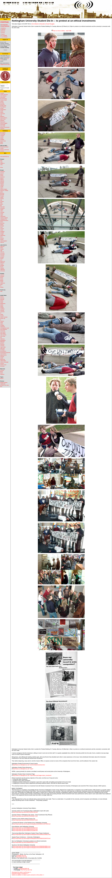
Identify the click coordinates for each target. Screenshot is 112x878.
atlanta (1, 300)
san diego (2, 349)
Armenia (2, 370)
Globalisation (3, 109)
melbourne (2, 283)
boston (1, 304)
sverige (1, 234)
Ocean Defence (3, 117)
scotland (2, 232)
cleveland (2, 308)
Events (5, 19)
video (1, 164)
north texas (2, 336)
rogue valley (3, 347)
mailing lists (2, 383)
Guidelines (3, 28)
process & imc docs (4, 385)
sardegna (2, 231)
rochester (2, 345)
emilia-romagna (3, 189)
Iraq (1, 115)
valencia (2, 242)
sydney (1, 287)
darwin (1, 279)
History (1, 112)
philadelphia (2, 340)
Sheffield (2, 139)
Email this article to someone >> (20, 873)
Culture (1, 101)
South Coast (3, 140)
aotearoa (2, 274)
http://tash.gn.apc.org (21, 856)
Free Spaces (3, 106)
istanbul (2, 198)
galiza (1, 191)
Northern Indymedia (4, 149)
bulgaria (2, 183)
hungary (2, 196)
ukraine (2, 239)
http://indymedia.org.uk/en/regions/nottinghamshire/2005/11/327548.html (31, 824)
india (1, 291)
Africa (1, 167)
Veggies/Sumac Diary (5, 64)
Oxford (1, 138)
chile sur (2, 251)
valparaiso (2, 269)
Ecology (2, 102)
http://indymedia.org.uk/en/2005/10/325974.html (25, 820)
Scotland (2, 151)
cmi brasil (2, 253)
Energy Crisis (3, 105)
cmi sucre (2, 254)
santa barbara (3, 353)
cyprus (1, 187)
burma (1, 277)
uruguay (2, 268)
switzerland (2, 235)
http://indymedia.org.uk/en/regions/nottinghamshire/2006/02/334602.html (31, 834)
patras (1, 221)
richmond (2, 344)
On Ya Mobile (4, 35)
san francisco (3, 351)
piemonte (2, 223)
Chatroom (3, 29)
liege (1, 202)
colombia (2, 255)
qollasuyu (2, 262)
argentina (2, 246)
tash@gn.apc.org (21, 855)
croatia (1, 186)
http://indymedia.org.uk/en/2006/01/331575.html (25, 829)
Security (3, 32)
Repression (2, 121)
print (1, 160)
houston (2, 315)
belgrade (2, 181)
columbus (2, 311)
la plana (2, 201)
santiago (2, 265)
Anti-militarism (3, 96)
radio (1, 162)
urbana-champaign (4, 362)
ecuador (2, 257)
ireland (1, 197)
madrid (1, 209)
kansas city (2, 318)
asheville (2, 299)
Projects (3, 34)
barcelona (2, 176)
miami (1, 324)
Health (1, 111)
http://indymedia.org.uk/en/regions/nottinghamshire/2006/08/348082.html (31, 847)
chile (1, 250)
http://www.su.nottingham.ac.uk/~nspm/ (23, 768)
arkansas (2, 298)
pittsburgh (2, 341)
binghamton (2, 303)
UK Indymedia (4, 24)
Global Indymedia (5, 26)
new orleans (3, 333)
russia (1, 230)
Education (2, 104)
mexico (1, 258)
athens (1, 174)
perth (1, 284)
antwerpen (2, 171)
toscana (2, 238)
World (1, 143)
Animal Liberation (4, 94)
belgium (2, 179)
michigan (2, 325)
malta (1, 210)
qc (0, 285)
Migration (2, 116)
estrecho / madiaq (4, 190)
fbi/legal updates (3, 382)
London (2, 136)
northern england (4, 217)
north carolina (3, 334)
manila (1, 281)
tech (1, 386)
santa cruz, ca (3, 355)
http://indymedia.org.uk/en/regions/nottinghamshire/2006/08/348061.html (31, 846)
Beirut (1, 371)
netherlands (2, 216)
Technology (2, 124)
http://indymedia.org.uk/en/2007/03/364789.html (25, 812)
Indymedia (2, 113)
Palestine (2, 120)
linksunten (2, 206)
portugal (2, 225)
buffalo (1, 306)
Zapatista (2, 128)
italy (1, 200)
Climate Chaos (3, 100)
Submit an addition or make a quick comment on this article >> (28, 875)
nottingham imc (3, 219)
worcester (2, 366)
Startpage (4, 22)
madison (2, 321)
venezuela (2, 270)
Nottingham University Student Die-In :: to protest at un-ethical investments (54, 20)
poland (1, 224)
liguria (1, 204)
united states (3, 360)
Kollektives (5, 130)
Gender (2, 108)
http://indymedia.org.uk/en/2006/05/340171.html (25, 842)
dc (0, 313)
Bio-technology (3, 98)
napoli (1, 215)
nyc (1, 337)
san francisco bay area (5, 352)
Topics (5, 91)
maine (1, 322)
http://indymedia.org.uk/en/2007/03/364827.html (25, 816)
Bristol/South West (4, 146)
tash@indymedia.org (23, 868)
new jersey (2, 330)
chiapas (2, 249)
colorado (2, 310)
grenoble (2, 194)
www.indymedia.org (4, 156)
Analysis (2, 93)
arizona (2, 296)
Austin (1, 302)
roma (1, 227)
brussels (2, 182)
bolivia (1, 247)
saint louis (2, 348)
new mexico (2, 332)
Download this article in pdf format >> (21, 872)
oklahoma (2, 338)
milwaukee (2, 326)
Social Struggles (3, 123)
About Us (3, 30)
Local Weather (4, 36)
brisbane (2, 276)
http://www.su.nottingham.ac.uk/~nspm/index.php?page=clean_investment (32, 775)
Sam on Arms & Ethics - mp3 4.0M (62, 30)
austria (1, 175)
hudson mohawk (3, 317)
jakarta (1, 280)
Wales (1, 142)
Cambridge (2, 134)
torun (1, 236)
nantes (1, 213)
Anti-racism (2, 97)
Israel (1, 372)
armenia (2, 172)
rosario (1, 264)
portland (2, 343)
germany (2, 193)
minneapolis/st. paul (4, 328)
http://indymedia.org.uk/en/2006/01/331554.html (25, 828)
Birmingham (2, 132)
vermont (2, 363)
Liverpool (2, 135)
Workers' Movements (4, 127)
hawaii (1, 314)
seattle (1, 358)
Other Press (2, 119)
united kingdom (3, 240)
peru (1, 260)
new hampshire (3, 329)
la (0, 319)
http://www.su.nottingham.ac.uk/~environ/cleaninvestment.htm (29, 764)
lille (1, 205)
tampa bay (2, 359)
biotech (1, 378)
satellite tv (2, 163)
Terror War (2, 126)
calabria (2, 185)
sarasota (2, 356)
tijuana (1, 266)
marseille (2, 212)
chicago (2, 307)
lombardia (2, 208)
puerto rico (2, 261)
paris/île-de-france (4, 220)
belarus (2, 178)
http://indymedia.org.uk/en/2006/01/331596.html (25, 830)
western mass (3, 364)
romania (2, 228)
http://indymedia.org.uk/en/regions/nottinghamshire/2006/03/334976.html (31, 838)
